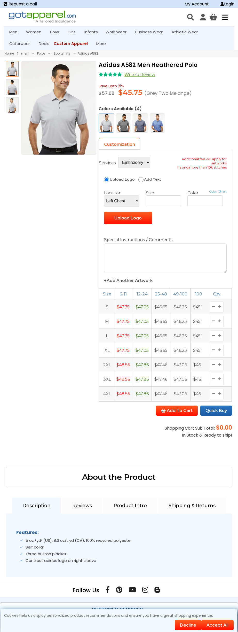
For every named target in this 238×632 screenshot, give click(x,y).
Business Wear (151, 32)
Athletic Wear (187, 32)
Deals (44, 43)
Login (227, 4)
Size (150, 193)
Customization (119, 144)
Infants (92, 32)
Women (36, 32)
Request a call (20, 4)
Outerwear (21, 43)
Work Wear (118, 32)
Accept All (217, 625)
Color (193, 193)
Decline (188, 625)
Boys (57, 32)
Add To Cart (177, 414)
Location (113, 193)
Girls (74, 32)
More (103, 43)
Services (107, 163)
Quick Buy (216, 414)
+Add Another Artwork (128, 284)
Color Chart (218, 191)
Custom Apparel (73, 43)
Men (15, 32)
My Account (197, 4)
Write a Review (139, 74)
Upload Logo (128, 218)
